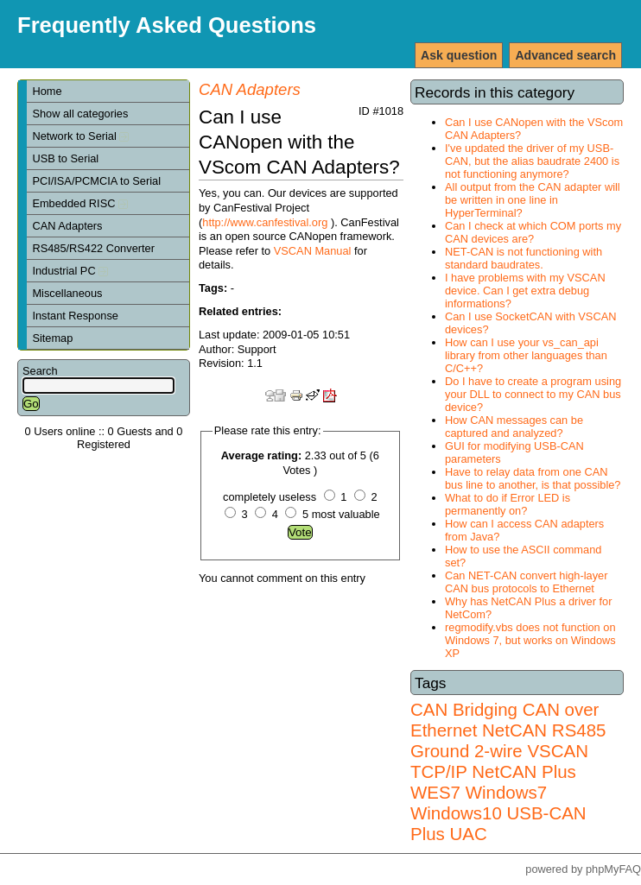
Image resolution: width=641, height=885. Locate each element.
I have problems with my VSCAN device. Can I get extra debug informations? (525, 290)
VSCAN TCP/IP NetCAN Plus (499, 761)
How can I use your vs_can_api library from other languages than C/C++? (526, 355)
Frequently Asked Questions (166, 25)
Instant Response (75, 315)
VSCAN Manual (313, 250)
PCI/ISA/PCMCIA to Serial (96, 180)
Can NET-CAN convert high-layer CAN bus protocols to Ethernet (526, 582)
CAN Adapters (67, 225)
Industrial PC (70, 270)
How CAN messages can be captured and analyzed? (514, 426)
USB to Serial (65, 158)
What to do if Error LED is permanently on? (507, 504)
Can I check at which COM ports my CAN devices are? (533, 232)
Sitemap (52, 338)
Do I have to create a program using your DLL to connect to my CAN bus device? (533, 394)
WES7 (435, 792)
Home (46, 91)
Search (40, 370)
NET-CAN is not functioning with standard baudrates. (523, 258)
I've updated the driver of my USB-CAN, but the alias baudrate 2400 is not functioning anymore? (532, 161)
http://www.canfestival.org (264, 222)
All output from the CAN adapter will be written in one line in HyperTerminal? (532, 199)
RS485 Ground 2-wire (508, 740)
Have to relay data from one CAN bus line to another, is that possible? (532, 478)
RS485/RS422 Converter (93, 248)
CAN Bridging (463, 709)
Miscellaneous (67, 293)
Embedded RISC (80, 203)
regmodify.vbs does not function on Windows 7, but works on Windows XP (530, 640)
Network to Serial (80, 136)
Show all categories (80, 113)
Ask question (459, 55)
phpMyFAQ (613, 869)
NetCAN (514, 730)
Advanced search (565, 55)
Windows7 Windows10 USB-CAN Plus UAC (498, 813)
